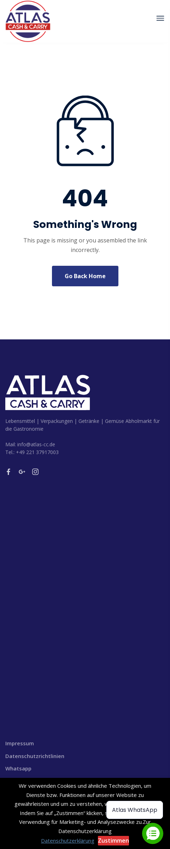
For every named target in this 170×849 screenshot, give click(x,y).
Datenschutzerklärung (67, 840)
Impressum (19, 743)
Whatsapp (18, 768)
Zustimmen (113, 840)
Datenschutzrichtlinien (34, 755)
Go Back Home (85, 276)
